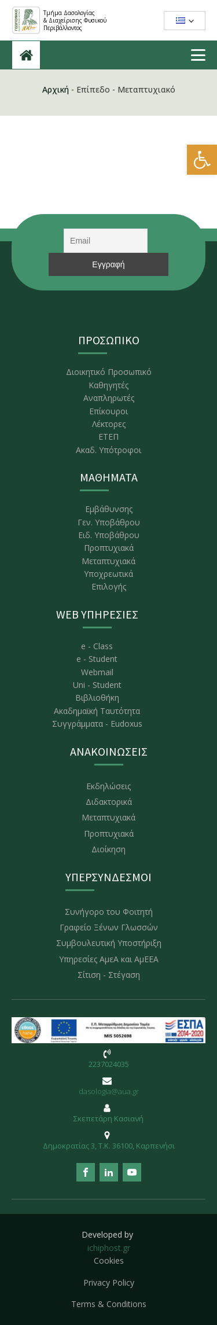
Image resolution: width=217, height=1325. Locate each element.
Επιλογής (108, 586)
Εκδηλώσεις (108, 786)
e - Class (97, 646)
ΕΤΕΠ (108, 436)
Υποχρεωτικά (108, 573)
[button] (202, 160)
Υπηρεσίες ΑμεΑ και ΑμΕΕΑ (109, 959)
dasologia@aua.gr (109, 1091)
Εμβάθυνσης (109, 508)
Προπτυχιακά (109, 547)
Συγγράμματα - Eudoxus (97, 723)
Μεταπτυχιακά (108, 560)
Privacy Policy (108, 1282)
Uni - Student (97, 684)
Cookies (109, 1260)
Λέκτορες (109, 423)
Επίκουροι (108, 411)
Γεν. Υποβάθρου (109, 522)
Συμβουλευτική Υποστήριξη (108, 942)
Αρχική (55, 89)
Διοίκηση (108, 849)
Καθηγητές (108, 385)
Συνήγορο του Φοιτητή (109, 911)
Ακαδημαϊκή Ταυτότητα (97, 710)
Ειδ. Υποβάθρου (108, 534)
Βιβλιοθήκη (97, 697)
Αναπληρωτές (108, 397)
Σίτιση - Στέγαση (109, 974)
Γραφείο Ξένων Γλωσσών (109, 927)
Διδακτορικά (109, 801)
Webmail (97, 672)
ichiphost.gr (108, 1247)
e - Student (96, 658)
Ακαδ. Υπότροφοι (108, 449)
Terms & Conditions (108, 1303)
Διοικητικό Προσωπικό (109, 371)
